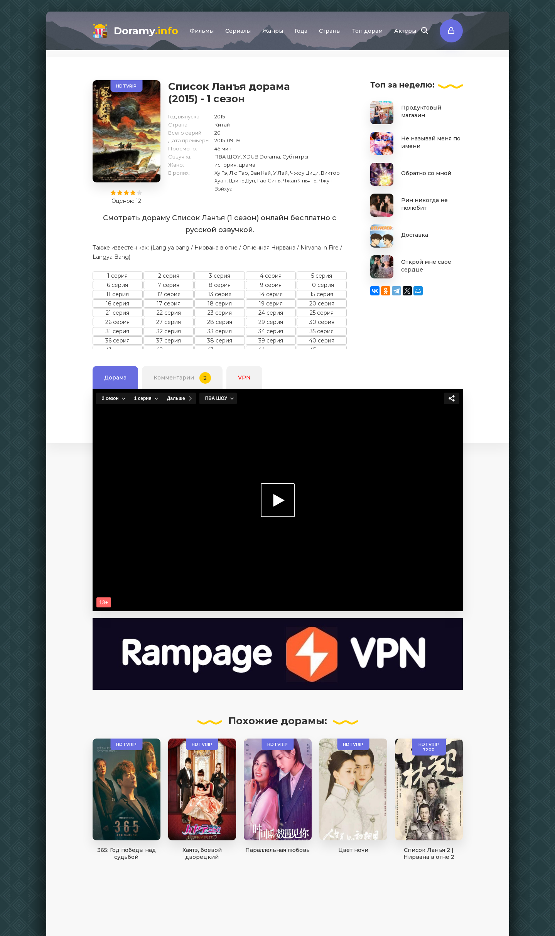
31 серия (117, 331)
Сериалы (238, 30)
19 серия (271, 303)
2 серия (168, 275)
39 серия (270, 340)
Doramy (146, 31)
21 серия (117, 312)
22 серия (169, 312)
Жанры (272, 30)
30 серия (321, 322)
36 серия (117, 340)
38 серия (219, 340)
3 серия (219, 275)
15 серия (321, 294)
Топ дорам (367, 30)
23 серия (219, 312)
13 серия (219, 294)
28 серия (219, 322)
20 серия (321, 303)
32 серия (169, 331)
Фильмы (202, 30)
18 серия (219, 303)
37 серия (168, 340)
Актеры (405, 30)
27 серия (168, 322)
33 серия (219, 331)
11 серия (117, 294)
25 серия (322, 312)
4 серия (271, 275)
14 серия (271, 294)
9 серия (271, 285)
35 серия (322, 331)
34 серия (270, 331)
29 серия (270, 322)
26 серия (117, 322)
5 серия (321, 275)
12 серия (169, 294)
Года (301, 30)
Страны (330, 30)
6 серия (117, 285)
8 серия (220, 285)
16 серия (117, 303)
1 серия (117, 275)
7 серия (168, 285)
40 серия (321, 340)
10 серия (322, 285)
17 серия (169, 303)
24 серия (270, 312)
